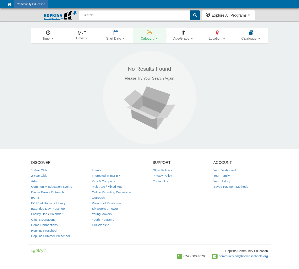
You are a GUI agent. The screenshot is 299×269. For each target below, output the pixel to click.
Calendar (56, 214)
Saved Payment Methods (230, 186)
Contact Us (160, 181)
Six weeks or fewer (105, 208)
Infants (96, 170)
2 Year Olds (39, 175)
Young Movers (102, 214)
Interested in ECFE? (106, 175)
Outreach (98, 197)
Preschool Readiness (106, 203)
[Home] (9, 4)
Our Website (100, 225)
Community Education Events (51, 186)
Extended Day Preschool (48, 208)
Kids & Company (103, 181)
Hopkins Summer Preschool (50, 236)
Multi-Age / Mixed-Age (107, 186)
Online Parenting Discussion (111, 192)
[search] (134, 15)
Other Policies (162, 170)
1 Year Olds (39, 170)
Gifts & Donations (43, 219)
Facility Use (39, 214)
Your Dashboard (224, 170)
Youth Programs (103, 219)
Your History (221, 181)
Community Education (31, 4)
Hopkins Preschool (44, 230)
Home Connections (44, 225)
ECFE (35, 197)
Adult (34, 181)
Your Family (221, 175)
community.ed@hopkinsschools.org (243, 256)
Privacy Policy (162, 175)
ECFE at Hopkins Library (48, 203)
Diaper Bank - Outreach (47, 192)
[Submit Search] (195, 15)
